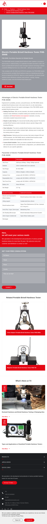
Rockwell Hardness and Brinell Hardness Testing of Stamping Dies (23, 411)
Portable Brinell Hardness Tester (14, 10)
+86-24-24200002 (9, 494)
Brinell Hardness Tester (24, 9)
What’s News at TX (23, 381)
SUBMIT (9, 287)
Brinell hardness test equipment (20, 116)
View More (6, 415)
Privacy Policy (19, 516)
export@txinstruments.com (12, 500)
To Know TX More (9, 482)
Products (12, 9)
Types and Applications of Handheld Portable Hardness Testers (22, 443)
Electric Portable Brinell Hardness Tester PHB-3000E (20, 12)
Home (5, 9)
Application (6, 462)
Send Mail (8, 86)
